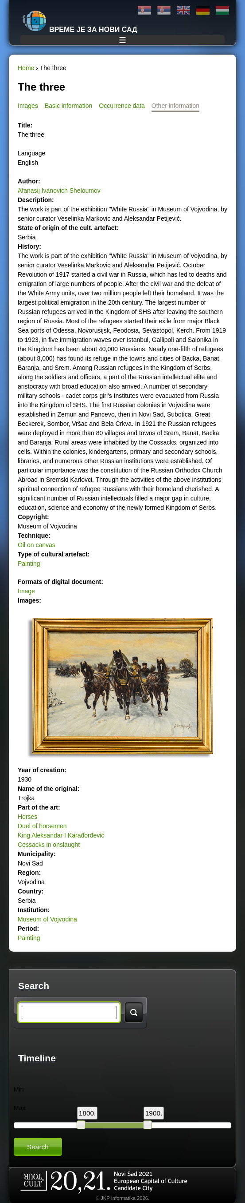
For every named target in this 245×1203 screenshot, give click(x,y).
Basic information (68, 105)
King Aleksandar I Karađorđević (61, 835)
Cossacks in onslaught (49, 844)
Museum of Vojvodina (47, 919)
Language (31, 153)
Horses (27, 816)
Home (26, 67)
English (183, 10)
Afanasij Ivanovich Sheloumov (59, 190)
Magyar (222, 10)
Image (26, 591)
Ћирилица (144, 10)
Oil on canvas (36, 544)
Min (19, 1089)
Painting (29, 563)
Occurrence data (122, 105)
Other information (175, 105)
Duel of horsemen (42, 826)
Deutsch (203, 10)
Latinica (164, 10)
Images (28, 105)
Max (19, 1108)
